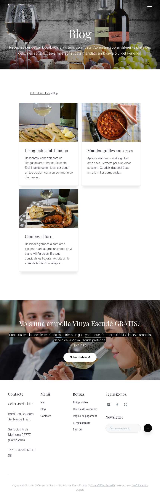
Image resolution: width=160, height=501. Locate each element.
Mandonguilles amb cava (110, 150)
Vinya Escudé (19, 5)
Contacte (46, 416)
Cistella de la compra (85, 409)
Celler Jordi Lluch (40, 93)
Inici (43, 402)
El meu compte (81, 423)
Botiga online (80, 402)
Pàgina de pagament (85, 416)
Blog (43, 409)
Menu (149, 6)
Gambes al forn (38, 236)
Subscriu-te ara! (80, 357)
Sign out (77, 429)
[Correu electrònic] (123, 428)
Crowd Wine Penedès (102, 485)
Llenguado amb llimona (46, 150)
